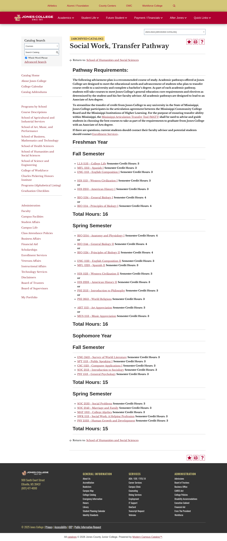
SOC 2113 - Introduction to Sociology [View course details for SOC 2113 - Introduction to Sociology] (100, 369)
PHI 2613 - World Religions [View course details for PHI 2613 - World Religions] (94, 299)
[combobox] (174, 32)
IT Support (133, 502)
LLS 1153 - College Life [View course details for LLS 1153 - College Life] (91, 163)
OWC (129, 5)
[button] (66, 18)
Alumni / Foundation (78, 5)
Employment (134, 498)
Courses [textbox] (29, 46)
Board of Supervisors (34, 288)
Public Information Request (87, 527)
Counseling (133, 490)
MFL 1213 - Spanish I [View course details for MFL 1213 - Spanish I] (90, 167)
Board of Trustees (32, 282)
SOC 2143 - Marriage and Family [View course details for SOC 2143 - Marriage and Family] (97, 407)
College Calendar (32, 86)
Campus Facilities (32, 216)
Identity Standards (90, 515)
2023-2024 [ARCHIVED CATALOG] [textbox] (161, 32)
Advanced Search (35, 61)
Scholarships (29, 249)
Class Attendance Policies (37, 233)
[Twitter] (33, 495)
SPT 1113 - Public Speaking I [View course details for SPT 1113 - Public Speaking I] (95, 361)
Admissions (179, 478)
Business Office (180, 486)
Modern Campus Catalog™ (147, 537)
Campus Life (29, 227)
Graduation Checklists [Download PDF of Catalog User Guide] (35, 190)
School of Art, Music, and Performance (37, 129)
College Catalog (89, 494)
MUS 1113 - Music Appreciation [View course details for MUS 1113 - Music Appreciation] (96, 316)
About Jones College (33, 80)
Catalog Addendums (34, 92)
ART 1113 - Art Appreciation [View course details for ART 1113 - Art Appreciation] (94, 307)
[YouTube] (50, 495)
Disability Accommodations (185, 498)
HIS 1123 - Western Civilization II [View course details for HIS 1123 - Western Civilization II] (98, 273)
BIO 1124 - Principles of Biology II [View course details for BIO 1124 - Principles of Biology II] (98, 252)
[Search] (174, 6)
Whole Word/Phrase (38, 58)
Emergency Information (92, 498)
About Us (86, 478)
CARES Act (178, 490)
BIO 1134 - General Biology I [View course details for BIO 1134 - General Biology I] (95, 197)
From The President (182, 511)
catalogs (72, 537)
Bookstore (87, 486)
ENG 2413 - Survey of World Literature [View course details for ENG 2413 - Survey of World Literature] (102, 357)
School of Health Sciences (37, 146)
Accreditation (88, 482)
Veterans (132, 515)
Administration (30, 205)
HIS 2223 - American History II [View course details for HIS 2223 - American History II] (97, 282)
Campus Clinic (135, 486)
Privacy (48, 527)
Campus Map (88, 490)
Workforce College (152, 5)
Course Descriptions (34, 112)
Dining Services (135, 494)
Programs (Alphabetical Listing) (41, 185)
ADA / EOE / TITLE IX (137, 478)
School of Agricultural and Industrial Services (38, 119)
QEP (70, 527)
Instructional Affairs (33, 266)
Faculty (26, 211)
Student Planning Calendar (94, 511)
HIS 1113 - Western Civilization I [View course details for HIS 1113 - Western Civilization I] (97, 180)
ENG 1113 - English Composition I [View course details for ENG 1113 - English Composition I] (98, 172)
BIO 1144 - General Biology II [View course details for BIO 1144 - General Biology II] (95, 244)
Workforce (178, 515)
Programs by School (34, 106)
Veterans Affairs (31, 260)
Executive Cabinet (181, 502)
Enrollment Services (34, 255)
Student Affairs (30, 222)
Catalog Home (30, 75)
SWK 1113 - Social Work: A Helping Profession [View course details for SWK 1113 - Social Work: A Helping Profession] (106, 416)
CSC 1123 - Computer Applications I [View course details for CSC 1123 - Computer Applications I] (99, 365)
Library (86, 507)
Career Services (135, 482)
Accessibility (60, 527)
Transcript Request (137, 511)
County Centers (107, 5)
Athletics (52, 5)
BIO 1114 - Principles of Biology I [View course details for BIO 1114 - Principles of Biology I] (97, 205)
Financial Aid (29, 244)
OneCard (132, 507)
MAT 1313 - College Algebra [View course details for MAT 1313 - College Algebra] (94, 412)
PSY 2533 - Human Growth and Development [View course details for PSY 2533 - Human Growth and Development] (106, 420)
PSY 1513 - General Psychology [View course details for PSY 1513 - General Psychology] (96, 374)
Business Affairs (31, 238)
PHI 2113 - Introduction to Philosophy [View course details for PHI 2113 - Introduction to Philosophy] (101, 290)
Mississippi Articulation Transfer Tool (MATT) (130, 116)
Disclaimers (28, 277)
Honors (86, 502)
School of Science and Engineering (35, 162)
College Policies (181, 494)
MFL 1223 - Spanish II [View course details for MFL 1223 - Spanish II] (91, 265)
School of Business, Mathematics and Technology (40, 138)
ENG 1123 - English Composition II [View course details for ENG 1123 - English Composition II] (99, 260)
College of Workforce (34, 170)
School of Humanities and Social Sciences (37, 153)
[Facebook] (25, 495)
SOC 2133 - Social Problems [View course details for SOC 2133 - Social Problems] (94, 403)
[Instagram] (42, 495)
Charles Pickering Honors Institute (37, 178)
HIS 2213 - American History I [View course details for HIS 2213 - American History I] (96, 189)
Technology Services (34, 271)
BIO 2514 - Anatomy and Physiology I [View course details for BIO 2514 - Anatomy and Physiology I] (101, 235)
